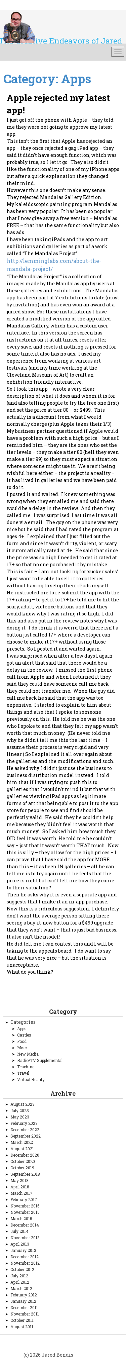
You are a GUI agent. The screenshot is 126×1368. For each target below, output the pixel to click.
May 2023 (19, 1116)
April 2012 (19, 1282)
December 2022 (24, 1129)
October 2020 (22, 1161)
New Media (28, 1054)
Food (22, 1041)
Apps (22, 1028)
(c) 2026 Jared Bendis (48, 1355)
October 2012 (22, 1269)
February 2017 (23, 1199)
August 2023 (22, 1104)
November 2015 (25, 1212)
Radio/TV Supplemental (39, 1060)
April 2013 (19, 1244)
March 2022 (21, 1142)
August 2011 (21, 1326)
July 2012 (19, 1275)
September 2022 (25, 1136)
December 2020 (24, 1155)
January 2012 (23, 1301)
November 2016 (24, 1205)
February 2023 (24, 1123)
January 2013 (23, 1250)
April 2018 (19, 1186)
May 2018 (19, 1180)
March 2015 (21, 1218)
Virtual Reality (31, 1079)
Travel (23, 1073)
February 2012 (23, 1294)
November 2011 (24, 1313)
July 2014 (19, 1231)
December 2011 (24, 1307)
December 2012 (24, 1256)
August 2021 (22, 1148)
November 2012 (25, 1263)
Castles (24, 1035)
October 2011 (22, 1320)
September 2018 (25, 1174)
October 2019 (22, 1167)
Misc (22, 1047)
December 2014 (24, 1225)
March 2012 (21, 1288)
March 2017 (21, 1193)
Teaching (26, 1066)
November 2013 (25, 1237)
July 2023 (19, 1110)
